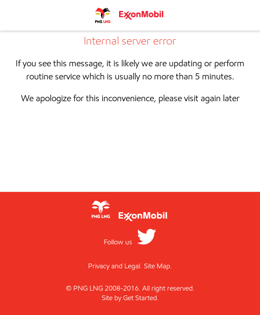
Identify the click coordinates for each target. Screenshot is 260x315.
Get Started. (141, 298)
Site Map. (158, 266)
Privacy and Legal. (115, 266)
